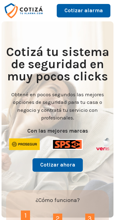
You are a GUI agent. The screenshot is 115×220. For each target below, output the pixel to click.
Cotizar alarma (83, 10)
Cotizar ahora (57, 165)
